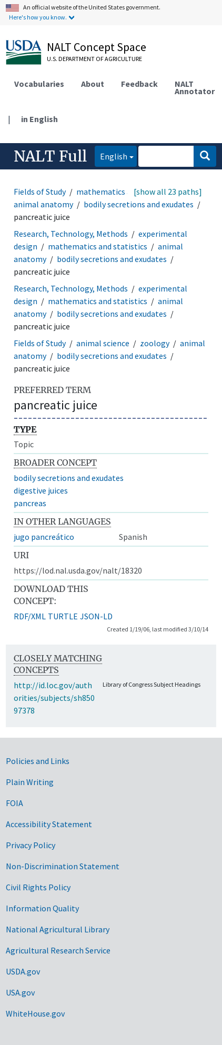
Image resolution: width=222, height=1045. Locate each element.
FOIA (14, 803)
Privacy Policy (30, 845)
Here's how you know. (38, 17)
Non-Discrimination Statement (62, 866)
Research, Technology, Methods (71, 233)
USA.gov (20, 992)
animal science (102, 343)
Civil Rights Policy (38, 887)
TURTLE (63, 616)
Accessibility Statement (49, 824)
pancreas (30, 503)
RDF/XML (30, 616)
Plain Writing (30, 782)
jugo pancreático (44, 536)
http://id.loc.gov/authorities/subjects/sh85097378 (54, 698)
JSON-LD (96, 616)
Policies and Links (37, 761)
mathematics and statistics (126, 191)
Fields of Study (40, 191)
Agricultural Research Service (58, 950)
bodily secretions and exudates (139, 204)
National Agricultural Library (57, 929)
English (111, 155)
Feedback (139, 83)
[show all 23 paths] (168, 191)
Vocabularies (39, 83)
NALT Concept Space (96, 46)
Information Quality (42, 908)
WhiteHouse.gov (35, 1013)
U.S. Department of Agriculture (94, 59)
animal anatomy (43, 204)
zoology (154, 343)
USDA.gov (23, 971)
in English (39, 119)
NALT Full (50, 156)
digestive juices (41, 490)
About (92, 83)
